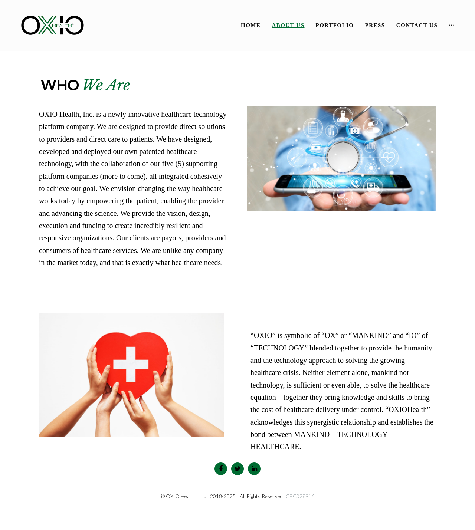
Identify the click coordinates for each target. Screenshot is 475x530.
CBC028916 (300, 496)
